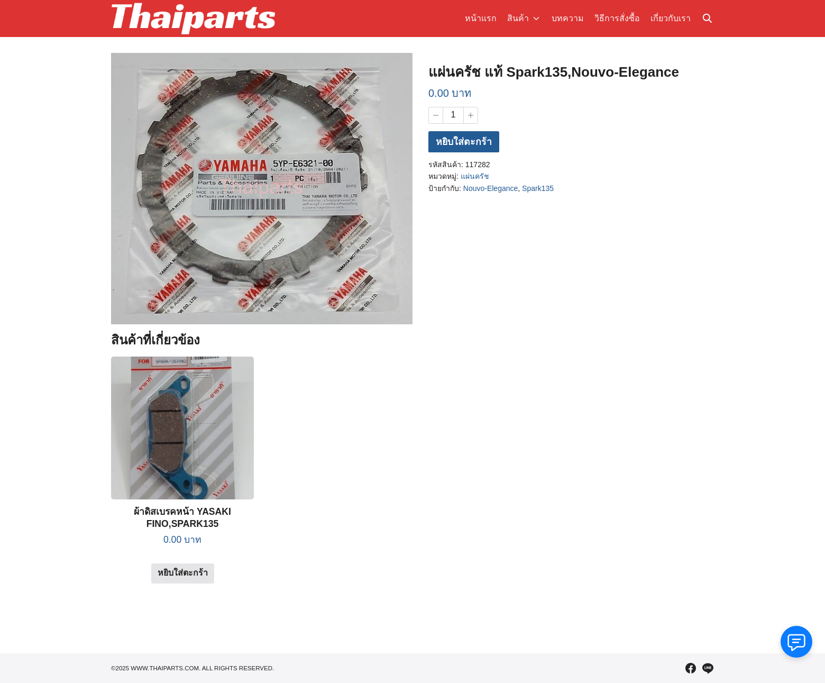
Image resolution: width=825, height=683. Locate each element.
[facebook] (690, 668)
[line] (707, 668)
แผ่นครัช (475, 177)
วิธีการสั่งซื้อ (617, 18)
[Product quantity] (453, 115)
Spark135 (538, 189)
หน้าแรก (482, 18)
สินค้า (519, 18)
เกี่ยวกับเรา (670, 18)
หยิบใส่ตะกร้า (464, 143)
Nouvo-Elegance (490, 189)
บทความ (568, 18)
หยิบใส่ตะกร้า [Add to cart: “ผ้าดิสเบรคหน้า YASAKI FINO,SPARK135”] (183, 572)
